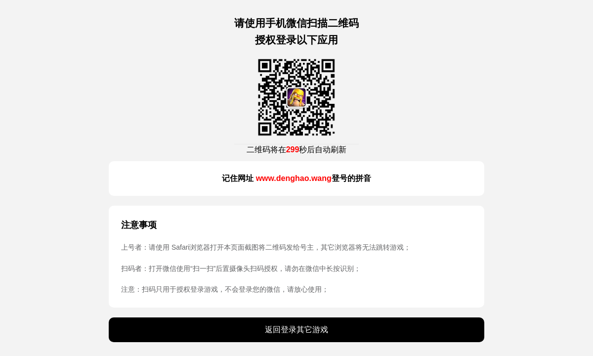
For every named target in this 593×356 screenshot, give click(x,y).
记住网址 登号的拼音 (296, 178)
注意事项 (139, 225)
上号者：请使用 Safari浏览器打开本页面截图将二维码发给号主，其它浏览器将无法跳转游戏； (266, 247)
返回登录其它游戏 (296, 329)
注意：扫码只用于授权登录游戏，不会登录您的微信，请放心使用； (225, 289)
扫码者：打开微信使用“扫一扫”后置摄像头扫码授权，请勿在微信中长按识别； (241, 268)
